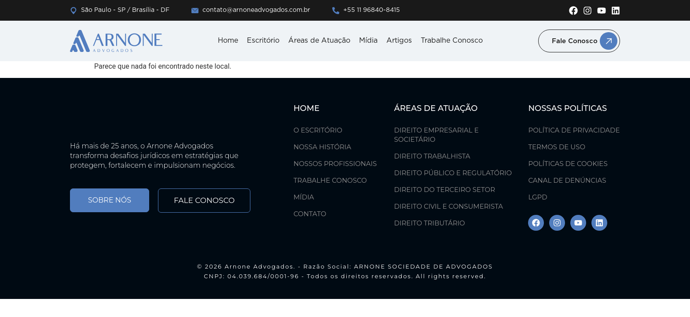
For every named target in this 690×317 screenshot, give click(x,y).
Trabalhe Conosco (452, 40)
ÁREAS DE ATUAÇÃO (436, 108)
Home (228, 40)
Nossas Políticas (567, 108)
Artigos (399, 40)
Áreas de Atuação (319, 40)
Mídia (368, 40)
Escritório (263, 40)
